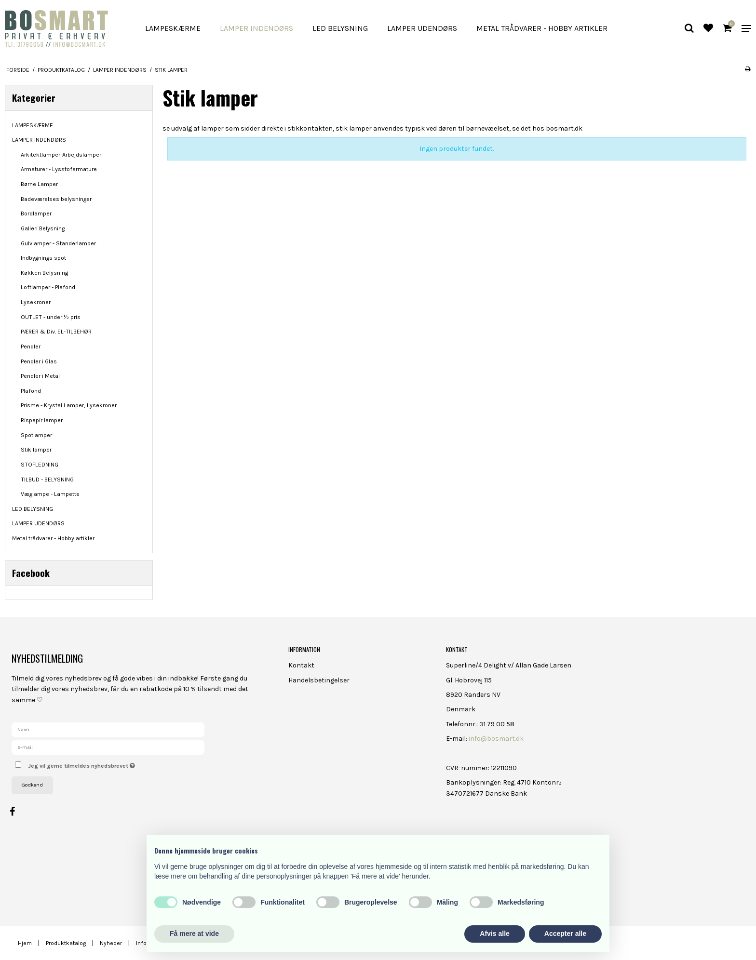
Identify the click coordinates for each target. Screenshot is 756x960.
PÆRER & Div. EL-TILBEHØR (56, 331)
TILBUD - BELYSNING (47, 479)
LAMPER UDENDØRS (422, 28)
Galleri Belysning (43, 228)
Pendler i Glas (39, 361)
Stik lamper (36, 449)
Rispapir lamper (42, 420)
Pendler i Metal (40, 376)
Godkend (32, 785)
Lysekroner (36, 302)
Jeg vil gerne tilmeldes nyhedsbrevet (115, 763)
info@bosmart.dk (496, 738)
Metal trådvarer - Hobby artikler (542, 28)
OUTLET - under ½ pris (51, 317)
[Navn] (108, 729)
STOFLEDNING (39, 464)
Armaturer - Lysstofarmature (59, 169)
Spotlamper (36, 435)
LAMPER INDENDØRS (256, 28)
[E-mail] (108, 747)
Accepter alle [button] (565, 933)
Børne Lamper (39, 184)
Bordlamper (36, 213)
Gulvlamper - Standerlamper (58, 243)
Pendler (30, 346)
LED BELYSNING (340, 28)
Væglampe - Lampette (50, 494)
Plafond (31, 390)
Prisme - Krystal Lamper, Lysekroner (69, 405)
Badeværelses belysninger (56, 199)
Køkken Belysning (44, 272)
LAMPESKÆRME (173, 28)
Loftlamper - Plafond (48, 287)
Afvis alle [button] (494, 933)
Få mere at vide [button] (194, 933)
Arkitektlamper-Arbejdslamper (61, 154)
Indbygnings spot (43, 257)
